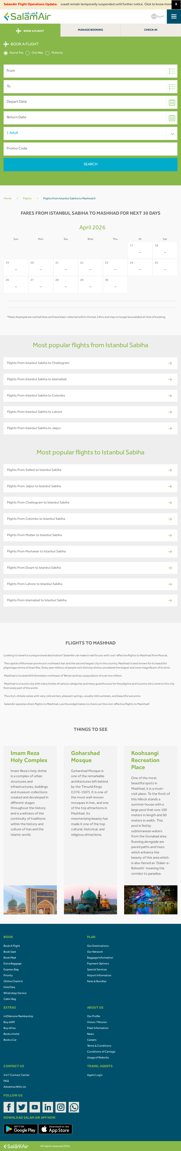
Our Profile (93, 1016)
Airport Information (99, 975)
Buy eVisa (10, 1028)
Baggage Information (100, 958)
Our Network (95, 952)
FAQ (6, 1081)
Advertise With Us (15, 1087)
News (90, 1034)
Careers (92, 1040)
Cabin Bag (10, 999)
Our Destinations (98, 946)
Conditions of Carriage (101, 1052)
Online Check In (13, 981)
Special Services (97, 969)
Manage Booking (90, 30)
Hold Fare (9, 987)
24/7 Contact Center (16, 1075)
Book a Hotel (11, 1034)
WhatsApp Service (15, 993)
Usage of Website (98, 1058)
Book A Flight (12, 946)
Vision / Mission (97, 1022)
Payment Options (98, 964)
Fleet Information (98, 1028)
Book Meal (10, 958)
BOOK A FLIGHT (30, 31)
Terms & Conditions (99, 1046)
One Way (34, 53)
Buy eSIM (9, 1022)
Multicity (54, 53)
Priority (8, 975)
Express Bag (11, 969)
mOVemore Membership (18, 1016)
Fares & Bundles (96, 981)
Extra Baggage (12, 964)
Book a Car (10, 1040)
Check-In (150, 30)
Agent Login (95, 1075)
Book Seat (10, 952)
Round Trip (13, 53)
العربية (157, 16)
